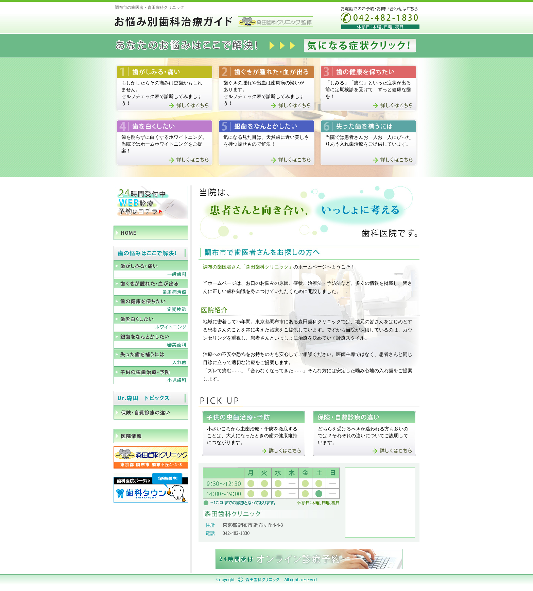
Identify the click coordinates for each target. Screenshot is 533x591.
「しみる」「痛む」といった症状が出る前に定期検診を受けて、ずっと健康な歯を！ (368, 89)
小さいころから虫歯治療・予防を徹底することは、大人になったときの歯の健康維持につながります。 (252, 435)
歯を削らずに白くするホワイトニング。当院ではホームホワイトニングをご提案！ (164, 144)
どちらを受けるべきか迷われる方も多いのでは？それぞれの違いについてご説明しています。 (363, 435)
